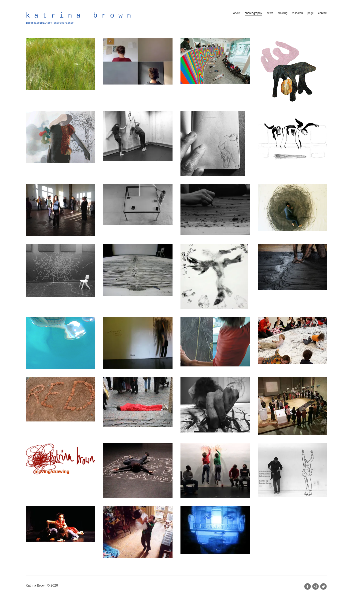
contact (322, 13)
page (310, 13)
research (297, 13)
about (236, 13)
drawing (282, 13)
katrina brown (80, 16)
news (269, 13)
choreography (253, 13)
